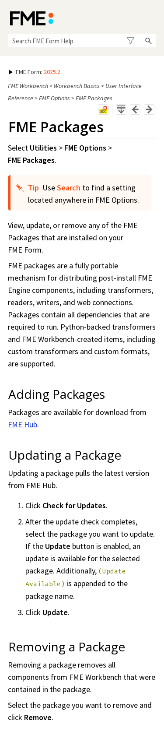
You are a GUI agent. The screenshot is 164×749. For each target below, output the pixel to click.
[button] (130, 40)
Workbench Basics (77, 86)
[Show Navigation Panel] (151, 17)
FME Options (54, 98)
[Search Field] (82, 40)
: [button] (34, 72)
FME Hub (22, 424)
